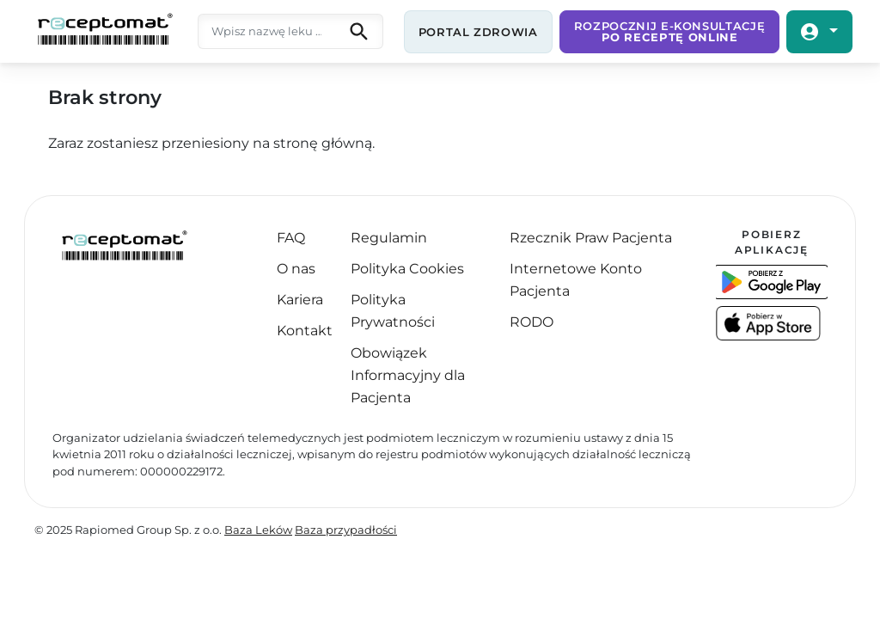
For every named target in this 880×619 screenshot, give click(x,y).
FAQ (291, 238)
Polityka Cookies (407, 268)
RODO (531, 322)
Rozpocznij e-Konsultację (670, 31)
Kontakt (305, 330)
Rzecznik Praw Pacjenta (591, 238)
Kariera (300, 299)
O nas (296, 268)
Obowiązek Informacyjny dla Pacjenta (408, 375)
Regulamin (389, 238)
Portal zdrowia (478, 32)
